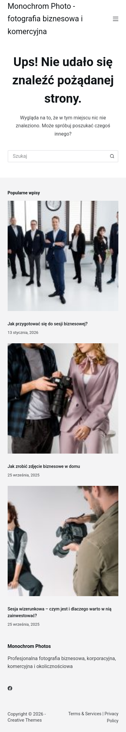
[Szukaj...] (57, 156)
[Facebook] (10, 688)
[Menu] (115, 19)
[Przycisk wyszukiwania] (112, 156)
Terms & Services (84, 713)
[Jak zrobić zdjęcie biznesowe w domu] (63, 398)
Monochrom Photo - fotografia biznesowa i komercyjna (45, 19)
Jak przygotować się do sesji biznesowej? (48, 323)
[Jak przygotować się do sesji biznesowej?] (63, 256)
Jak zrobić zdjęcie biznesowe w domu (44, 466)
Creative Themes (25, 720)
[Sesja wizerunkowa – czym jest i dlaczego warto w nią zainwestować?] (63, 541)
